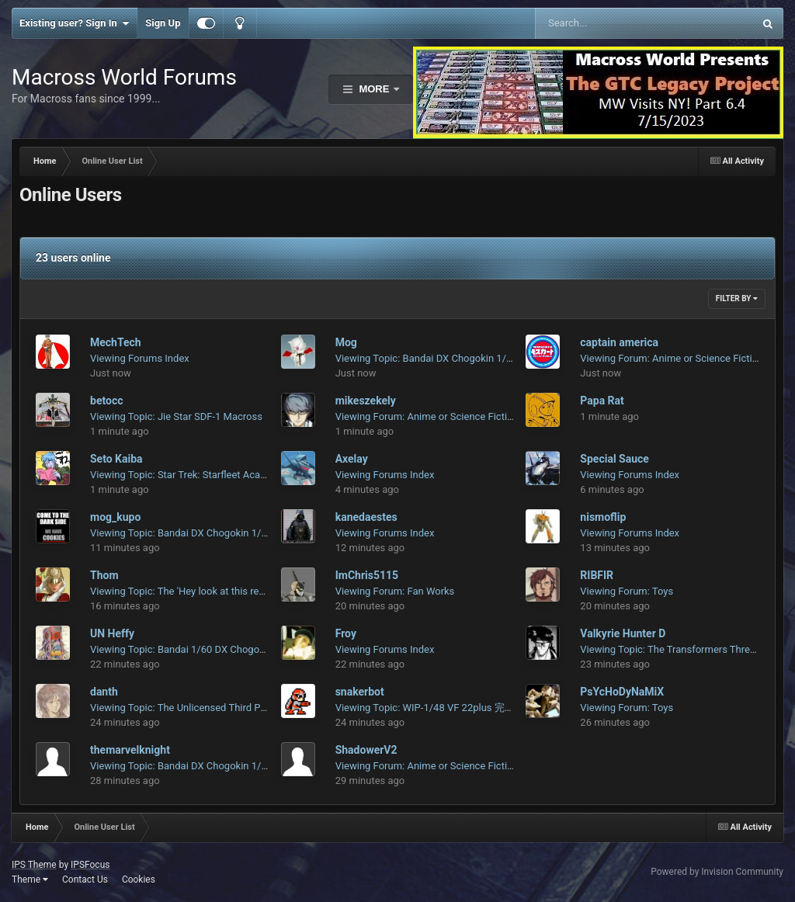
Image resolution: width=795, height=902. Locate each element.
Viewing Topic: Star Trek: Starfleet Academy (187, 474)
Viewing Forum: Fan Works (395, 591)
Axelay (351, 459)
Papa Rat (602, 400)
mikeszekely (365, 400)
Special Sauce (614, 459)
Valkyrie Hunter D (622, 633)
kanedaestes (366, 517)
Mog (346, 342)
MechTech (115, 342)
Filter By (737, 298)
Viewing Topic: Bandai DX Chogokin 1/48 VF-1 (438, 358)
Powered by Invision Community (717, 871)
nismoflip (603, 517)
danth (104, 691)
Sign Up (162, 23)
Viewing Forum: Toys (626, 591)
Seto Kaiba (116, 459)
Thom (104, 575)
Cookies (138, 879)
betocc (106, 400)
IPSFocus (90, 864)
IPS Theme (34, 864)
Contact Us (85, 879)
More (374, 89)
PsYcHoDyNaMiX (622, 691)
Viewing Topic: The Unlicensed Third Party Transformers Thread (232, 707)
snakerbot (359, 691)
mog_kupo (115, 517)
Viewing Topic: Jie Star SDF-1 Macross (176, 416)
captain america (619, 342)
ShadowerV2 (366, 750)
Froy (345, 633)
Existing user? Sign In (74, 23)
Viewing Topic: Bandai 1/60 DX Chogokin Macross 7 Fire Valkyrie (234, 649)
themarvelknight (130, 750)
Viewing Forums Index (139, 358)
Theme (30, 879)
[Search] (605, 23)
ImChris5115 (366, 575)
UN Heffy (112, 633)
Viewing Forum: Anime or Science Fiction (671, 358)
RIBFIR (596, 575)
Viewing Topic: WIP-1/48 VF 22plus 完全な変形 (440, 707)
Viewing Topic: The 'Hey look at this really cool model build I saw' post (245, 591)
